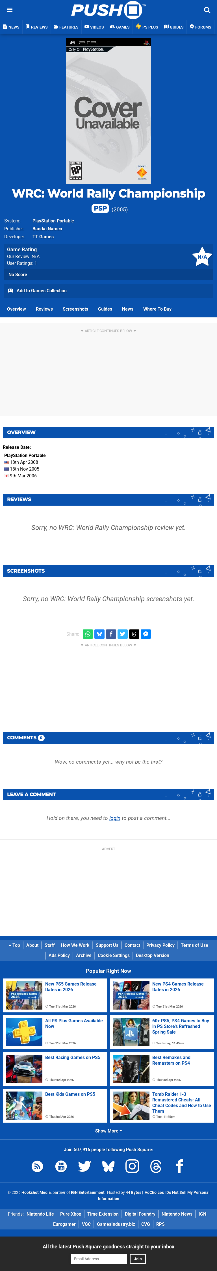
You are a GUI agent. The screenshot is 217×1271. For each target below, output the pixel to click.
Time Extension (103, 1214)
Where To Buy (157, 309)
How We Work (75, 945)
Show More (108, 1131)
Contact (132, 945)
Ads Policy (59, 955)
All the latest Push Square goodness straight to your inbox (108, 1247)
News (127, 309)
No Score (17, 274)
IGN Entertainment (88, 1192)
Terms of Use (194, 945)
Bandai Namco (47, 228)
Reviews (44, 309)
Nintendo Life (40, 1214)
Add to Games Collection (37, 291)
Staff (50, 945)
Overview (16, 309)
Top (14, 945)
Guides (105, 309)
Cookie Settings (114, 955)
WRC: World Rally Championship (108, 200)
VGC (86, 1224)
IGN (202, 1214)
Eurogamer (64, 1224)
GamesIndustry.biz (116, 1224)
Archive (84, 955)
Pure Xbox (70, 1214)
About (32, 945)
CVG (145, 1224)
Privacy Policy (160, 945)
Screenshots (75, 309)
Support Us (107, 945)
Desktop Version (152, 955)
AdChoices (154, 1192)
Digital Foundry (140, 1214)
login (114, 818)
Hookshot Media (36, 1192)
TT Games (43, 236)
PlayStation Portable (53, 221)
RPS (160, 1224)
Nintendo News (177, 1214)
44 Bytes (133, 1192)
